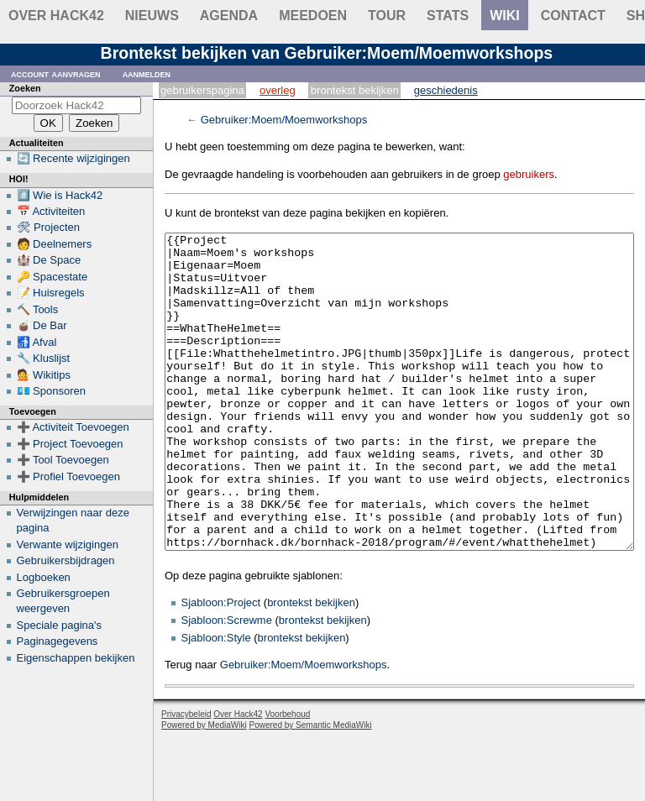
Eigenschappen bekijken (76, 658)
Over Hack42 (56, 15)
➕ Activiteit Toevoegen (73, 427)
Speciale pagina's (59, 625)
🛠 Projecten (49, 227)
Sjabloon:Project (221, 665)
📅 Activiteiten (51, 211)
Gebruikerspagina (202, 90)
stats (448, 15)
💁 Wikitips (44, 375)
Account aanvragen (56, 73)
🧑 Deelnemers (54, 244)
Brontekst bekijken (355, 90)
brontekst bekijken (311, 665)
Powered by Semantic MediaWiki (310, 788)
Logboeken (44, 577)
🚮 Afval (37, 342)
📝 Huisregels (51, 292)
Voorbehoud (287, 777)
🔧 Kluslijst (44, 358)
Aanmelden (147, 73)
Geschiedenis (446, 90)
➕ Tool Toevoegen (63, 459)
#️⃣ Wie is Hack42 (60, 195)
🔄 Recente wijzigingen (73, 158)
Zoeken (25, 88)
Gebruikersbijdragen (66, 560)
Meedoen (313, 15)
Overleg (278, 90)
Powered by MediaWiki (204, 788)
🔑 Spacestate (52, 276)
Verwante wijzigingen (67, 544)
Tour (387, 15)
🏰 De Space (49, 260)
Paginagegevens (57, 641)
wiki (505, 15)
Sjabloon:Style (216, 700)
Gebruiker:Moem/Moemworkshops (284, 119)
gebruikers (528, 174)
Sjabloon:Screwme (226, 683)
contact (573, 15)
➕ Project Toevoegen (70, 443)
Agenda (229, 15)
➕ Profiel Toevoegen (68, 476)
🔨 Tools (38, 309)
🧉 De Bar (42, 325)
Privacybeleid (186, 777)
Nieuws (152, 15)
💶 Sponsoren (52, 391)
